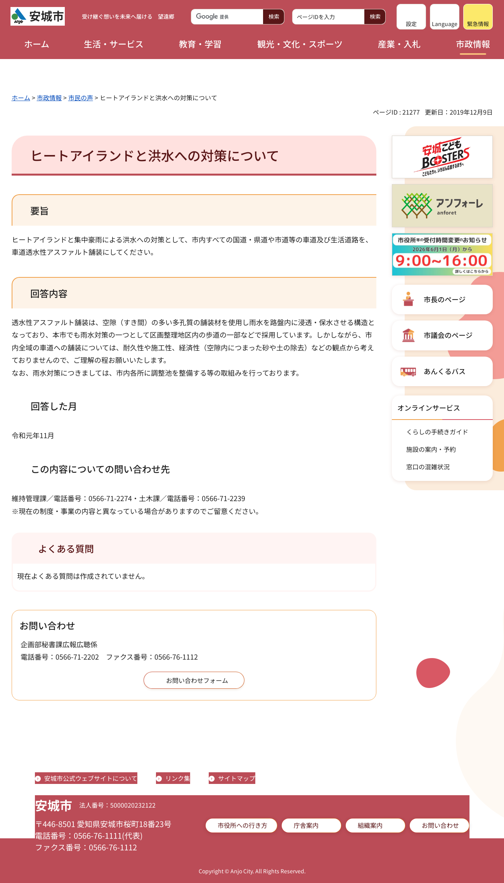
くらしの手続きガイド (437, 431)
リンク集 (177, 778)
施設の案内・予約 (431, 449)
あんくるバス (445, 371)
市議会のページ (448, 335)
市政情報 (49, 97)
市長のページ (445, 299)
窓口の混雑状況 (428, 466)
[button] (411, 17)
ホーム (21, 97)
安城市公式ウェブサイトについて (90, 778)
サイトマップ (236, 778)
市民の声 (80, 97)
